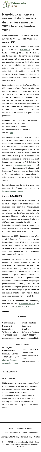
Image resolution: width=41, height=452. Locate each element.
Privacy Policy (26, 437)
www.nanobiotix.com (22, 165)
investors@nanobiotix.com (12, 191)
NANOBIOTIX (25, 50)
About (11, 428)
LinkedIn (18, 307)
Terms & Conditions (30, 433)
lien (11, 133)
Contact (37, 437)
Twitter (26, 307)
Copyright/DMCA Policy (10, 437)
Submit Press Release (11, 433)
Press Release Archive (24, 428)
